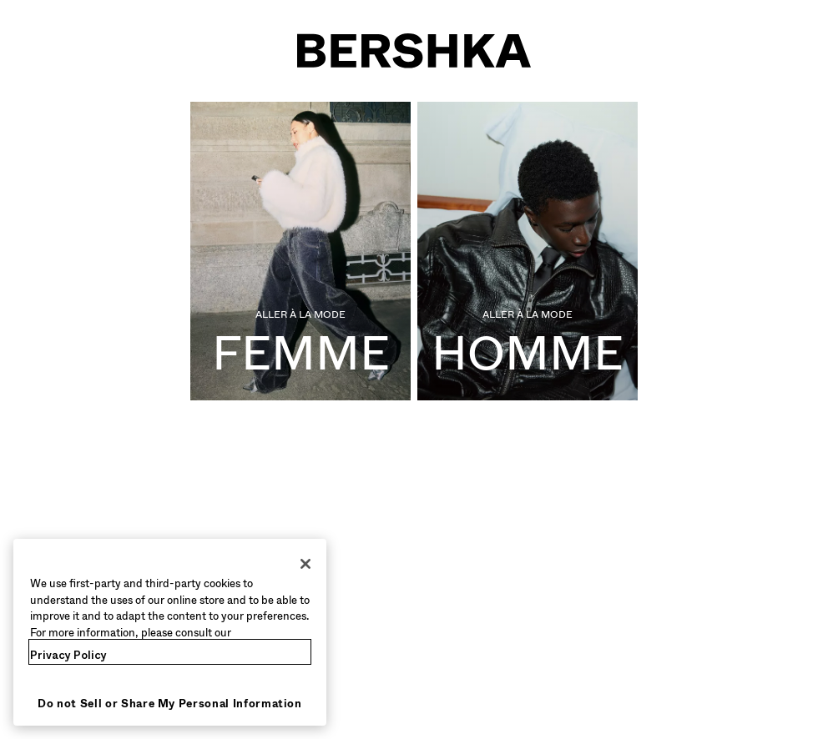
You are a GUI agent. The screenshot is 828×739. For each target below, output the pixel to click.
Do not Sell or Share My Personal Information (170, 703)
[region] (169, 632)
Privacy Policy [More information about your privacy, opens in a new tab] (68, 655)
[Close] (305, 563)
